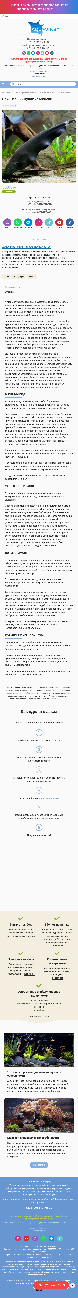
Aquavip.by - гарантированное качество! (26, 246)
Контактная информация (39, 1211)
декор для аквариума (45, 1194)
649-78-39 (38, 41)
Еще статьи (39, 1164)
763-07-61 (38, 48)
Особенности (12, 287)
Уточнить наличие (40, 239)
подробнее (29, 973)
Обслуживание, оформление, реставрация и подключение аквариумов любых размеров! (39, 67)
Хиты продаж (18, 277)
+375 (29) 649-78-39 (39, 1207)
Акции (6, 277)
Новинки (32, 277)
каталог (31, 936)
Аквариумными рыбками (15, 251)
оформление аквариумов (55, 1185)
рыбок (27, 5)
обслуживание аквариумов (20, 1188)
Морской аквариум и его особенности (33, 1137)
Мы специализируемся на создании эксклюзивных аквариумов (57, 971)
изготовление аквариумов (48, 1188)
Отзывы (10, 291)
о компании (57, 945)
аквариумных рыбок (20, 970)
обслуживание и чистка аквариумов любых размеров (39, 1005)
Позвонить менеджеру (39, 1016)
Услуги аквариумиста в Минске (25, 1185)
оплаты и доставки (49, 798)
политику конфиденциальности (30, 1283)
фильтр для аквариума (41, 1191)
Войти (6, 16)
